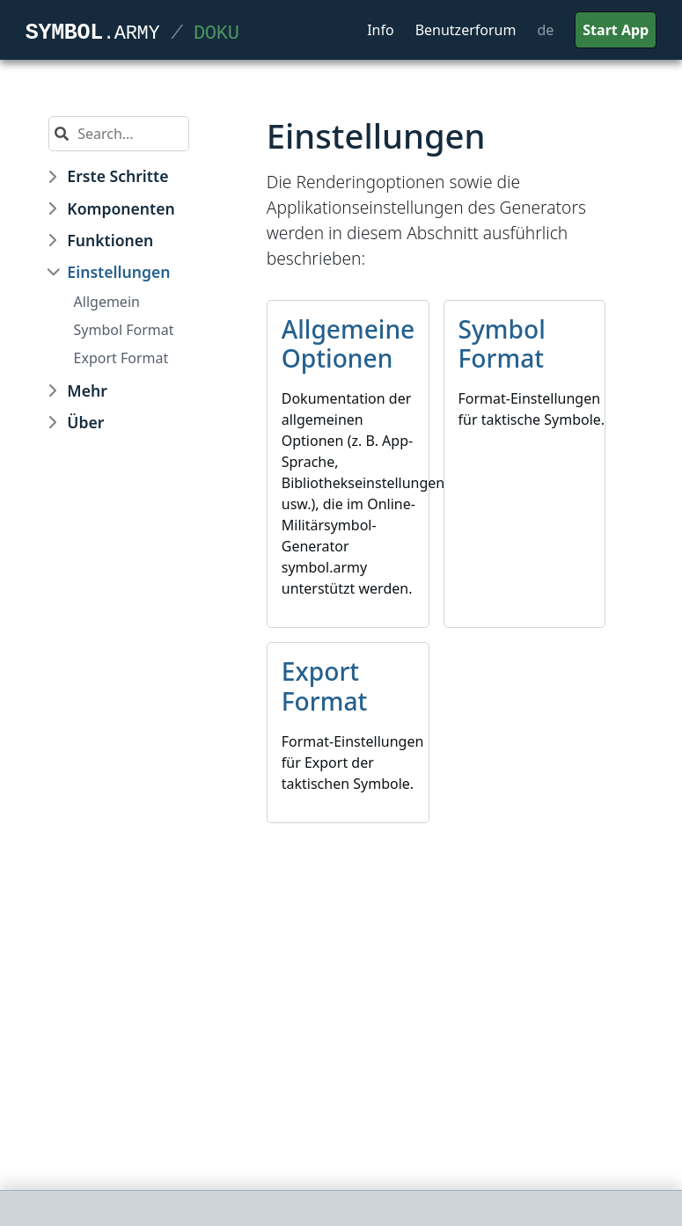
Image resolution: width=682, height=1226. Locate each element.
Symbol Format (124, 329)
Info (380, 30)
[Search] (129, 133)
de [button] (545, 30)
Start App (616, 30)
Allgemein (107, 301)
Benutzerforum (466, 30)
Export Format (121, 358)
